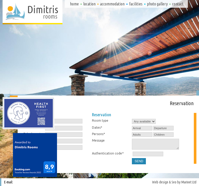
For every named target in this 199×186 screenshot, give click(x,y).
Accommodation (112, 4)
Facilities (136, 4)
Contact (177, 4)
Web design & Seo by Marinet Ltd (174, 182)
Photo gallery (157, 4)
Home (74, 4)
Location (89, 4)
